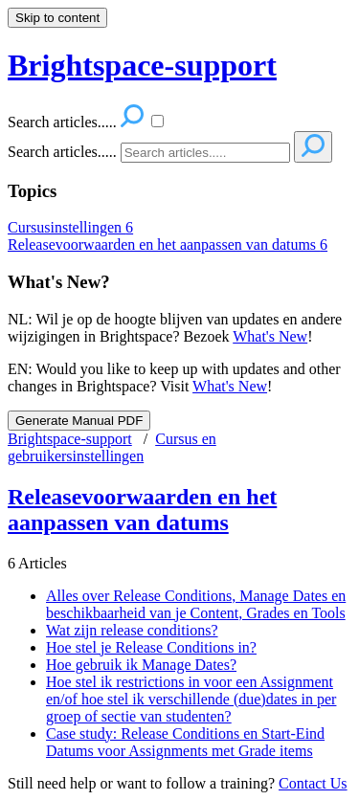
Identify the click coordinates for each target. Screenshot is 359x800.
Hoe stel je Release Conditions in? (151, 647)
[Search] (205, 153)
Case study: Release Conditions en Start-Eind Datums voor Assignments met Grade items (185, 742)
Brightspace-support (70, 439)
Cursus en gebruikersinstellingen (112, 447)
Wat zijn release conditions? (132, 630)
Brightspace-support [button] (142, 65)
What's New (270, 336)
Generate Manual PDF (79, 420)
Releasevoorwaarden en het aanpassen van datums (167, 244)
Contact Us (313, 783)
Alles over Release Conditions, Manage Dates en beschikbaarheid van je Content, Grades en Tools (196, 604)
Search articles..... (62, 152)
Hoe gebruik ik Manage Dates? (141, 664)
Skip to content (57, 18)
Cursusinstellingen (70, 227)
